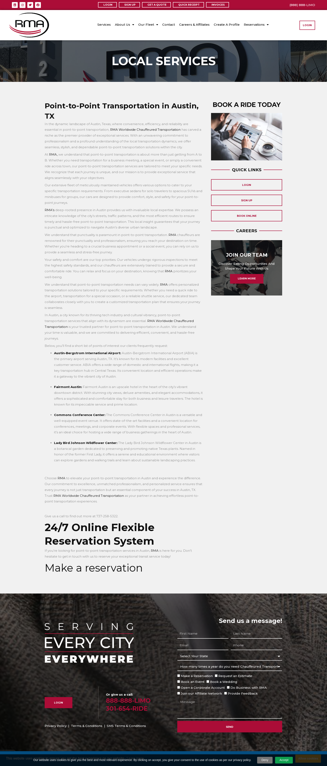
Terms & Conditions (86, 726)
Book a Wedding (223, 682)
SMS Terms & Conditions (126, 726)
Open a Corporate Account (203, 688)
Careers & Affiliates (194, 25)
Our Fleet (148, 24)
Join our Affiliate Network (201, 693)
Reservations (256, 24)
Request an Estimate (235, 676)
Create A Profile (227, 25)
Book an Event (192, 682)
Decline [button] (285, 758)
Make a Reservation (197, 676)
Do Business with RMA (248, 688)
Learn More (247, 280)
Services (104, 25)
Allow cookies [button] (308, 758)
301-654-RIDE (127, 708)
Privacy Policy (56, 726)
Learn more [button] (135, 758)
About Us (124, 24)
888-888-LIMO (128, 700)
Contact (168, 25)
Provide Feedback (243, 693)
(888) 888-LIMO (302, 5)
